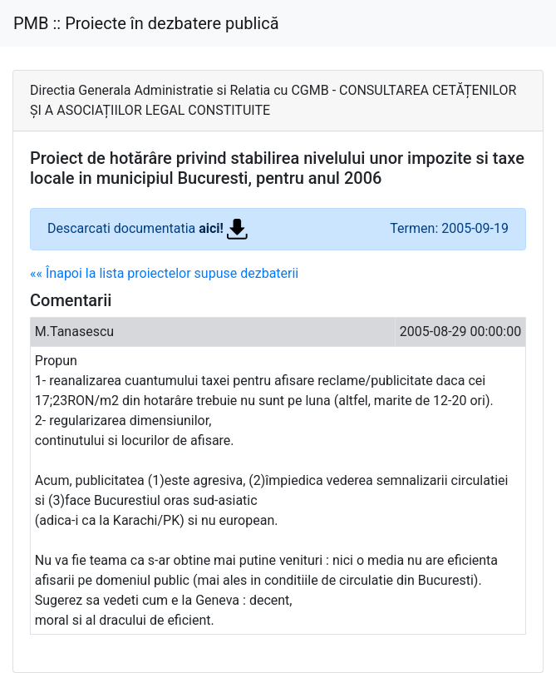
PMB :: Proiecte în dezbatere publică (146, 23)
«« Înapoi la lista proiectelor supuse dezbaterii (164, 273)
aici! (223, 228)
